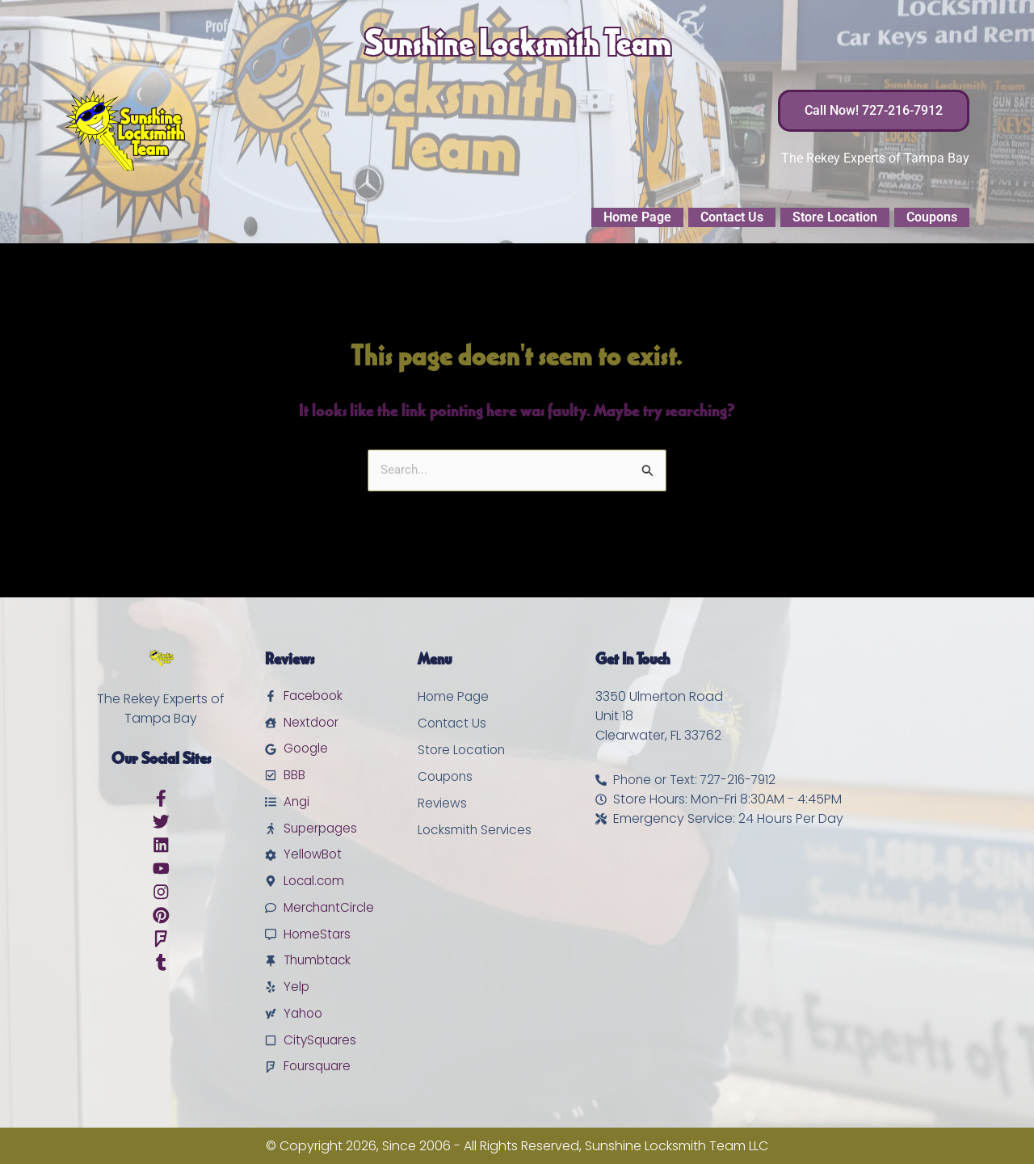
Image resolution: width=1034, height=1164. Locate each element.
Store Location (834, 217)
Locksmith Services (476, 818)
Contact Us (731, 217)
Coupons (931, 217)
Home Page (637, 217)
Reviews (443, 791)
